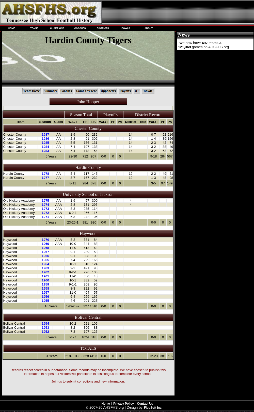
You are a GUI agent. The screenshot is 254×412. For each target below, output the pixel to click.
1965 (45, 260)
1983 (45, 151)
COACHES (80, 28)
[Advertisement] (215, 85)
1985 (45, 143)
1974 (45, 205)
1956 (45, 296)
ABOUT (149, 28)
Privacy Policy (124, 403)
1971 (45, 217)
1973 (45, 209)
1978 (45, 174)
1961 (45, 276)
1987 (45, 134)
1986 (45, 138)
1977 (45, 178)
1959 (45, 284)
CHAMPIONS (57, 28)
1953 (45, 327)
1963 (45, 268)
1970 (45, 240)
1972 (45, 213)
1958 (45, 288)
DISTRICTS (103, 28)
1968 (45, 248)
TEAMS (34, 28)
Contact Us (145, 403)
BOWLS (125, 28)
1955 (45, 301)
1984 (45, 147)
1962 (45, 272)
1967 (45, 252)
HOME (11, 28)
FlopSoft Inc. (153, 407)
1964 (45, 264)
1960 (45, 280)
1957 (45, 292)
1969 (45, 244)
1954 (45, 323)
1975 (45, 200)
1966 (45, 256)
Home (106, 403)
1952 (45, 332)
